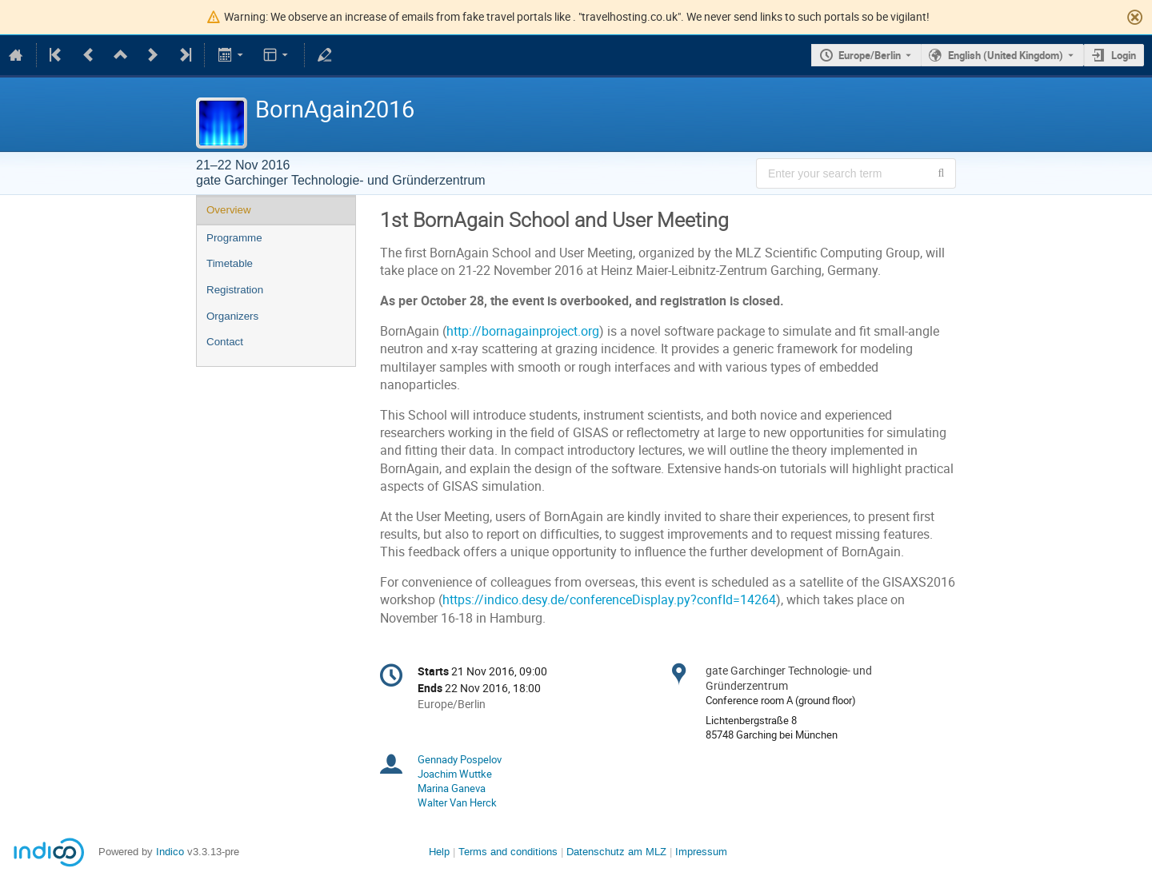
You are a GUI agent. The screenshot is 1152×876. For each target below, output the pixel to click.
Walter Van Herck (457, 802)
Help (439, 851)
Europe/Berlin (869, 55)
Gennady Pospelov (460, 759)
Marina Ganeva (452, 788)
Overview (228, 210)
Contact (224, 342)
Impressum (701, 851)
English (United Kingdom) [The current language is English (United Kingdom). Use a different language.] (1005, 55)
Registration (234, 290)
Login (1123, 55)
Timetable (229, 263)
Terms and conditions (508, 851)
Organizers (232, 316)
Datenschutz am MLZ (616, 851)
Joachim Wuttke (455, 773)
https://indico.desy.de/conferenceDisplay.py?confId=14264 (609, 599)
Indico (170, 851)
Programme (234, 238)
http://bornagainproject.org (522, 331)
